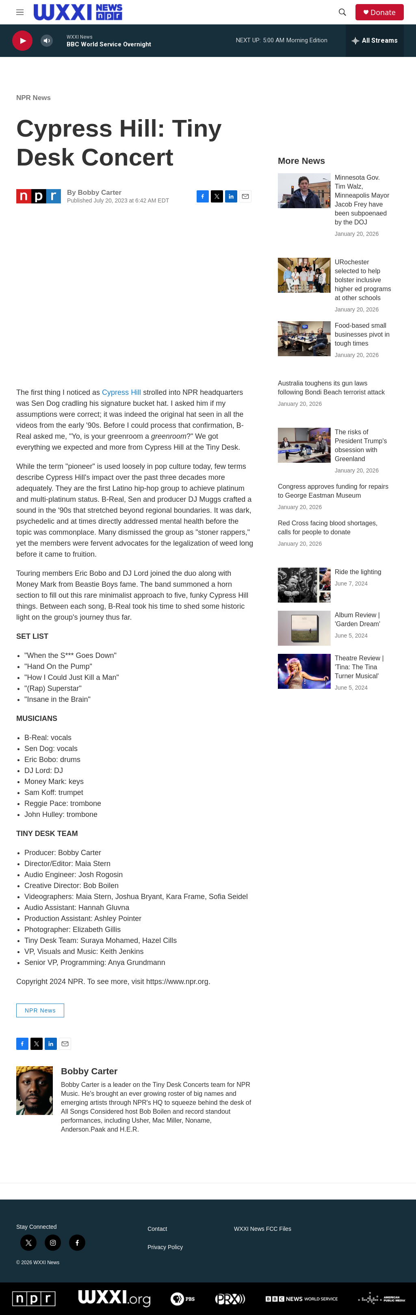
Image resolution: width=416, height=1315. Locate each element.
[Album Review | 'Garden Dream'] (304, 628)
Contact (157, 1229)
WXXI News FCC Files (262, 1229)
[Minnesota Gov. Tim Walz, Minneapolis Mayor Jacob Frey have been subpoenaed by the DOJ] (304, 190)
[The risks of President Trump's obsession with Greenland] (304, 445)
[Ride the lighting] (304, 585)
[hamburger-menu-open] (20, 12)
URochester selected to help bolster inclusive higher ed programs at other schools (363, 280)
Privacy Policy (165, 1247)
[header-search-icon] (342, 12)
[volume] (47, 41)
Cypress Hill (121, 392)
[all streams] (375, 40)
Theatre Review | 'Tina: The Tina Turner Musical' (359, 667)
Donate (383, 12)
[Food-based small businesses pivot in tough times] (304, 338)
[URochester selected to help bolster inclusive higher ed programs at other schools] (304, 275)
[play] (22, 41)
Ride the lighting (358, 571)
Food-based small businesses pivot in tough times (362, 334)
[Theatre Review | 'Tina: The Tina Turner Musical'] (304, 671)
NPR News (33, 98)
